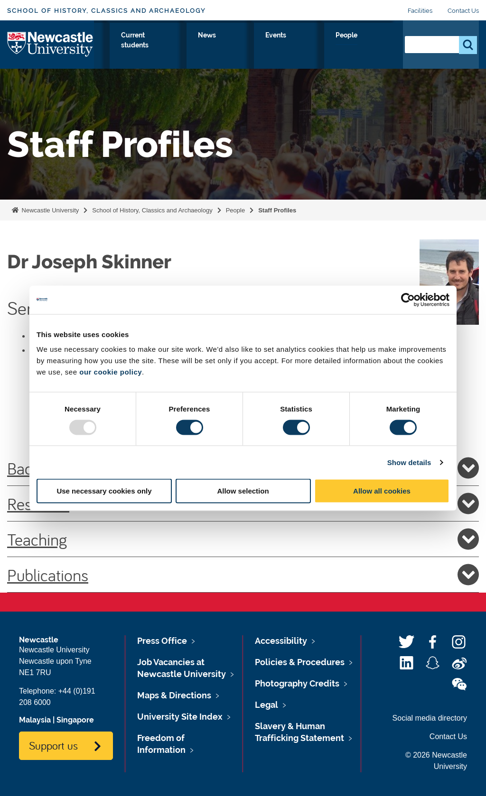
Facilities (420, 10)
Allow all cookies (382, 491)
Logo (50, 50)
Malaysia (35, 719)
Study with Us (153, 51)
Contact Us (463, 10)
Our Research (200, 51)
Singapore (75, 719)
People (375, 46)
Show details (409, 462)
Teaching (243, 539)
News (295, 46)
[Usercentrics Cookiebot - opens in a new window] (407, 300)
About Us (113, 51)
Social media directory (430, 718)
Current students (251, 51)
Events (333, 46)
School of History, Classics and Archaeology (106, 10)
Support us (53, 745)
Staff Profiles (277, 210)
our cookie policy (110, 372)
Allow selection (243, 491)
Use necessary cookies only (103, 491)
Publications (243, 574)
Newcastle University (49, 210)
